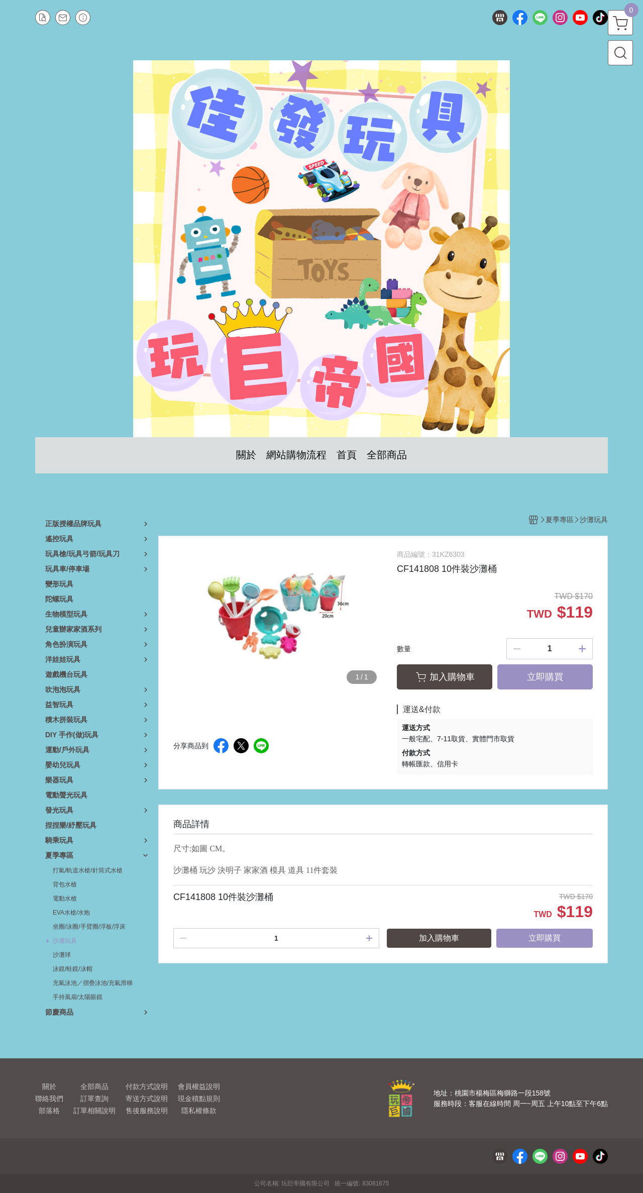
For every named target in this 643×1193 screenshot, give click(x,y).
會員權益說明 (199, 1086)
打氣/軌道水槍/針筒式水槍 (88, 870)
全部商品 (94, 1086)
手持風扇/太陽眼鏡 (77, 997)
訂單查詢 (94, 1098)
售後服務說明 (147, 1110)
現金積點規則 (199, 1098)
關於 (49, 1086)
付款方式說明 (147, 1086)
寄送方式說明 (147, 1098)
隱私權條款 (199, 1110)
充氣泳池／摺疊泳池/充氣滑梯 (93, 982)
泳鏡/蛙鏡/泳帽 (72, 968)
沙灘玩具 (65, 940)
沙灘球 (62, 954)
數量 (404, 649)
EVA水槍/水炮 (71, 912)
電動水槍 (65, 898)
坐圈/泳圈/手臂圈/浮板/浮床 (89, 926)
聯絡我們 (49, 1098)
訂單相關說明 (94, 1110)
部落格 (49, 1110)
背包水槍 (65, 884)
